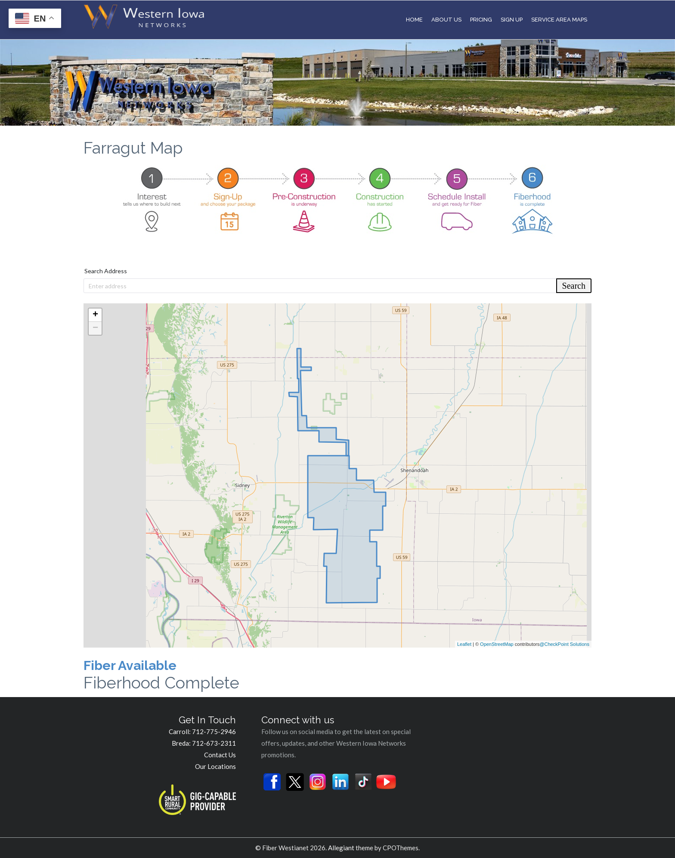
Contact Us (220, 755)
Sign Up (512, 19)
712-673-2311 (214, 743)
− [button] (95, 328)
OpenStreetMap (497, 644)
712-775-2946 (214, 731)
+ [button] (95, 315)
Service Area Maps (559, 19)
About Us (446, 19)
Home (414, 19)
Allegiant (341, 848)
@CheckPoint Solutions (564, 644)
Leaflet (464, 644)
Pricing (481, 19)
